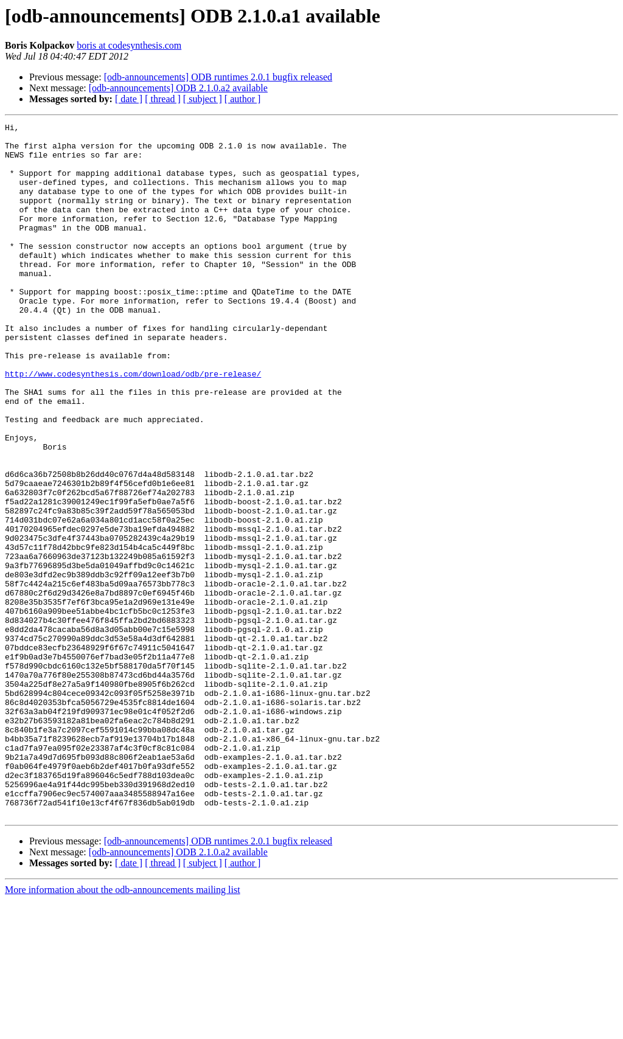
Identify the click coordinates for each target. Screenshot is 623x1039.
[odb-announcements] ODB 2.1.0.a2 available (178, 88)
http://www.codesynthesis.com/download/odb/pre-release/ (133, 424)
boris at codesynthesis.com (129, 45)
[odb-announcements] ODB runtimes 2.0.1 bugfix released (218, 77)
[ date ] (128, 99)
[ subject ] (202, 99)
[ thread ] (163, 99)
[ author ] (242, 99)
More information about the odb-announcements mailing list (122, 1028)
